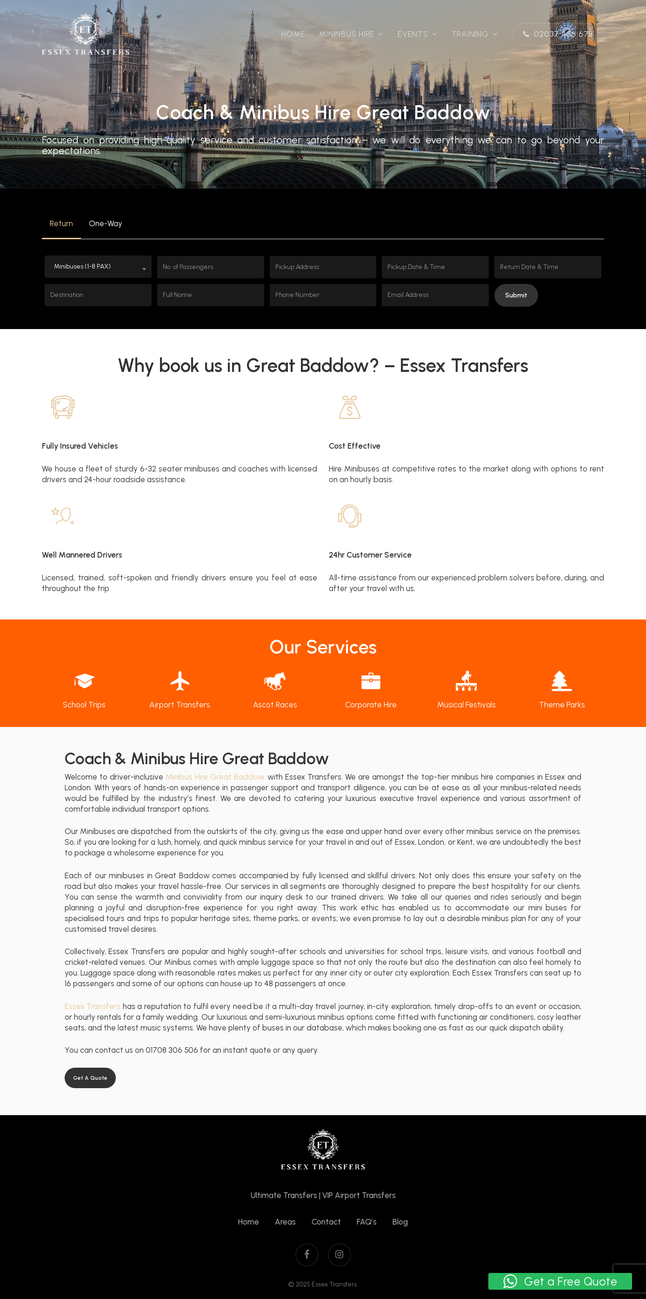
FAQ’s (367, 1221)
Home (248, 1221)
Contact (326, 1221)
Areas (285, 1221)
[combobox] (98, 267)
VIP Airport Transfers (359, 1195)
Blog (400, 1221)
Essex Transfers (93, 1006)
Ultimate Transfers (284, 1195)
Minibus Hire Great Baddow (215, 776)
